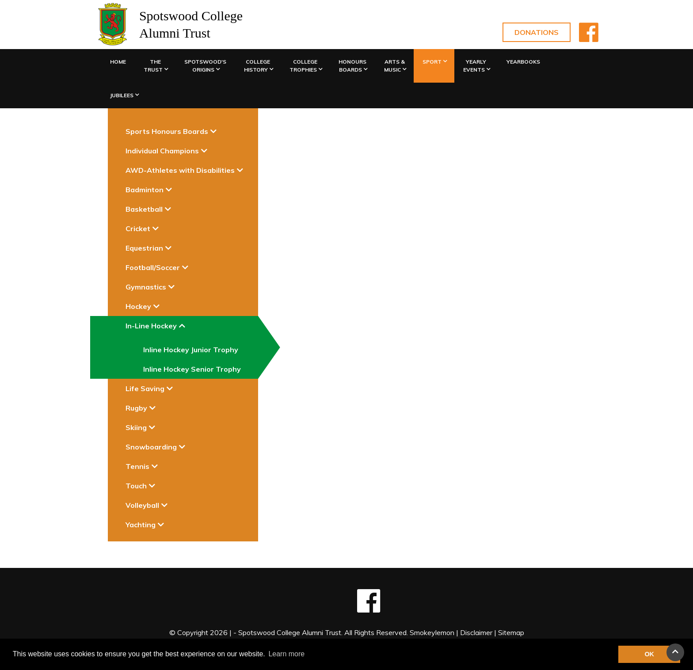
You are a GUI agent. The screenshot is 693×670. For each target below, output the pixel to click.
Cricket (138, 228)
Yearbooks (523, 61)
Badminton (145, 189)
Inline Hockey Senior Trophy (192, 369)
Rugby (136, 408)
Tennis (137, 466)
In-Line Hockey (151, 325)
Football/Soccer (153, 267)
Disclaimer (476, 632)
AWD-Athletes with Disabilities (180, 170)
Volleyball (142, 505)
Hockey (138, 306)
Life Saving (145, 388)
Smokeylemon (432, 632)
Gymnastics (146, 286)
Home (118, 61)
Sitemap (511, 632)
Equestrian (144, 248)
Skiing (136, 427)
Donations (536, 32)
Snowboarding (151, 446)
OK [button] (649, 654)
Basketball (144, 209)
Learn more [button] (286, 654)
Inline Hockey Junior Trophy (190, 349)
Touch (136, 485)
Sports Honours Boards (167, 131)
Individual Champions (162, 150)
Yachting (141, 524)
